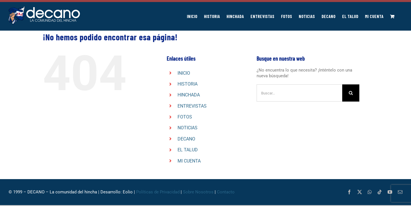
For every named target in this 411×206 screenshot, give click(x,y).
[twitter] (359, 192)
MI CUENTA (189, 161)
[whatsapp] (370, 192)
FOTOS (185, 117)
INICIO (184, 73)
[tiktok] (379, 192)
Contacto (226, 192)
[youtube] (390, 192)
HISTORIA (188, 84)
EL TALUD (188, 149)
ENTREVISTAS (192, 106)
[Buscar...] (299, 93)
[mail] (400, 192)
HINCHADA (189, 95)
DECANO (186, 139)
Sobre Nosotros (198, 192)
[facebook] (349, 192)
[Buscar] (350, 93)
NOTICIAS (188, 127)
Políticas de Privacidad (158, 192)
